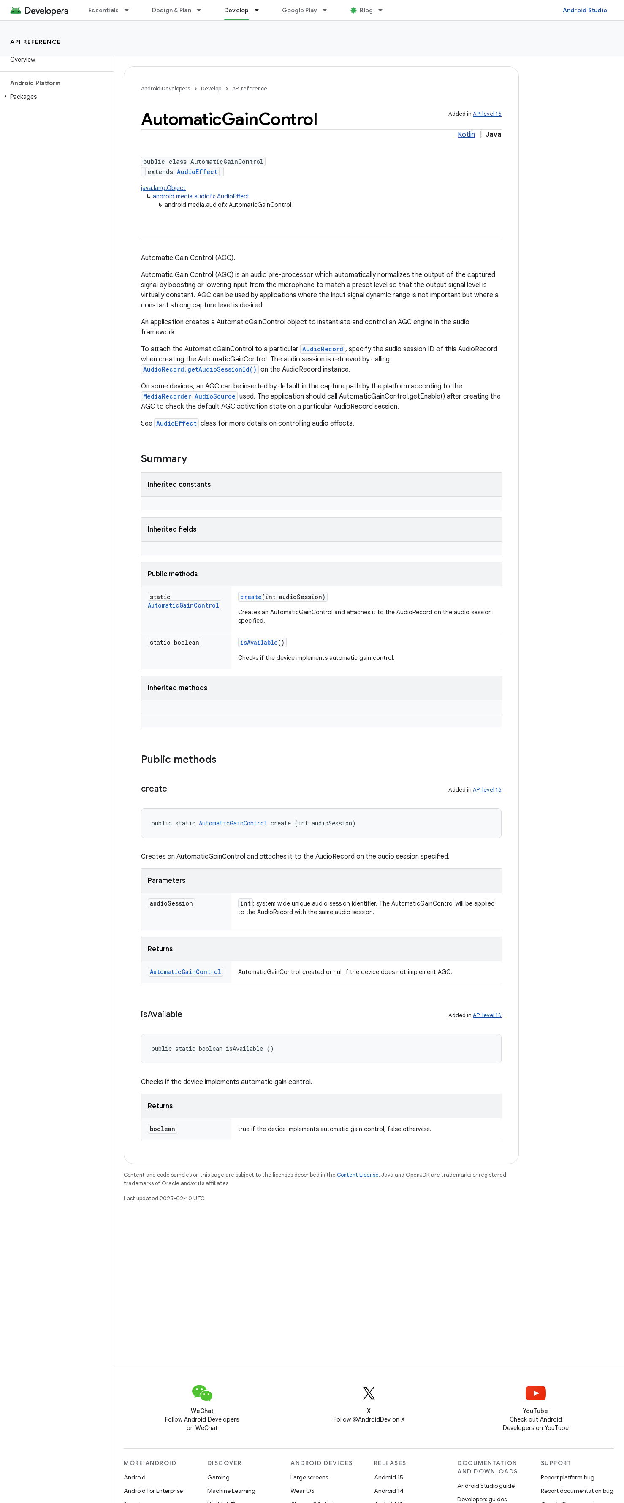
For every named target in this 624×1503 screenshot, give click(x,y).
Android (135, 1477)
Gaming (218, 1477)
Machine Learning (231, 1491)
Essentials (103, 10)
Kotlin (466, 134)
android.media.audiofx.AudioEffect (201, 196)
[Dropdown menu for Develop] (260, 10)
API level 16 (487, 113)
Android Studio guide (486, 1485)
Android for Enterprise (153, 1491)
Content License (358, 1174)
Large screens (309, 1477)
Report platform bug (567, 1477)
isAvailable (259, 642)
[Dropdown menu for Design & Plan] (202, 10)
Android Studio (585, 10)
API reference (35, 42)
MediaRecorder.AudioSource (189, 396)
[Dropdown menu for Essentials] (130, 10)
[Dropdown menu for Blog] (384, 10)
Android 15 (388, 1477)
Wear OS (302, 1491)
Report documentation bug (577, 1491)
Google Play (299, 10)
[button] (55, 96)
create (251, 597)
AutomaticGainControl (183, 605)
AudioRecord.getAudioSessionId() (200, 369)
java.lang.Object (163, 188)
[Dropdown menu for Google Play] (328, 10)
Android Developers (165, 88)
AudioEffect (197, 172)
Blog (366, 10)
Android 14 (389, 1491)
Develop (211, 88)
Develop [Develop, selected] (236, 10)
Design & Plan (171, 10)
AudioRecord (322, 349)
